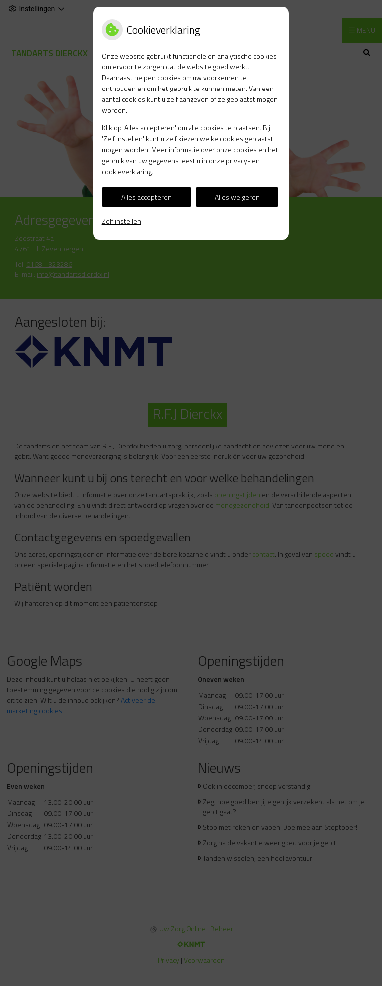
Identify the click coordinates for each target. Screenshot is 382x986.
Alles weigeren (237, 197)
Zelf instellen (121, 221)
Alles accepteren (146, 197)
